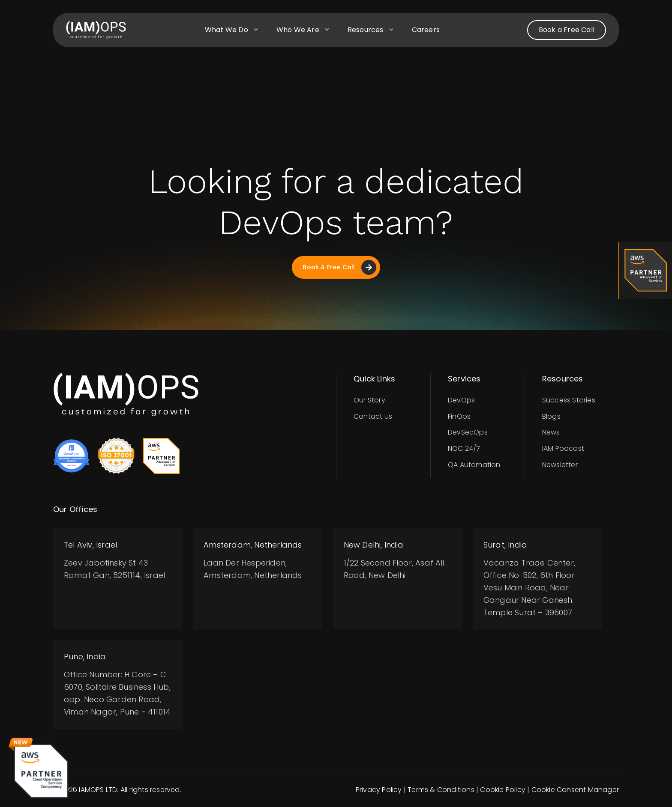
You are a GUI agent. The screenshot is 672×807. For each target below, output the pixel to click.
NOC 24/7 (464, 448)
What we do (236, 30)
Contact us (373, 416)
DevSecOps (468, 432)
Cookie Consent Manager (575, 790)
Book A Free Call (339, 267)
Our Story (369, 400)
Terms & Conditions (441, 790)
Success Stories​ (568, 400)
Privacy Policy (379, 790)
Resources (375, 30)
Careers (426, 30)
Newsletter (560, 465)
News (551, 432)
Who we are (307, 30)
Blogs (551, 416)
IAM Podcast (563, 448)
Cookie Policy (502, 790)
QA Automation (474, 465)
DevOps (461, 400)
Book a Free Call (566, 30)
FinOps (459, 416)
